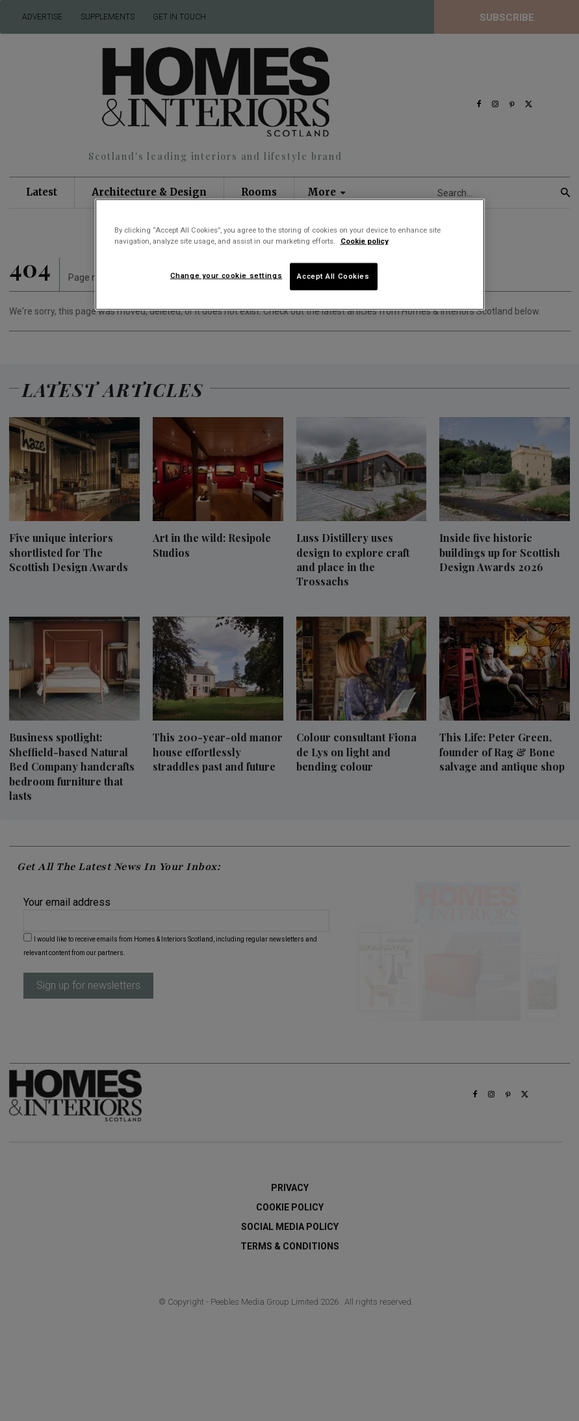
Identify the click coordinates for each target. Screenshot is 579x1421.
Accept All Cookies (333, 276)
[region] (290, 255)
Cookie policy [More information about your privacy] (365, 241)
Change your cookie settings (226, 275)
